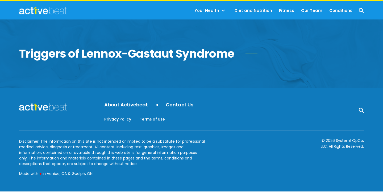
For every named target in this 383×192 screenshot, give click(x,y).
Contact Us (179, 105)
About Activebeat (126, 105)
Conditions (340, 10)
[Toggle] (223, 11)
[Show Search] (361, 10)
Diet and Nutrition (253, 10)
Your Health (206, 10)
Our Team (311, 10)
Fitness (286, 10)
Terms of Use (152, 119)
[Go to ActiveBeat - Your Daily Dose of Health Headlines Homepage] (43, 10)
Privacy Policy (117, 119)
